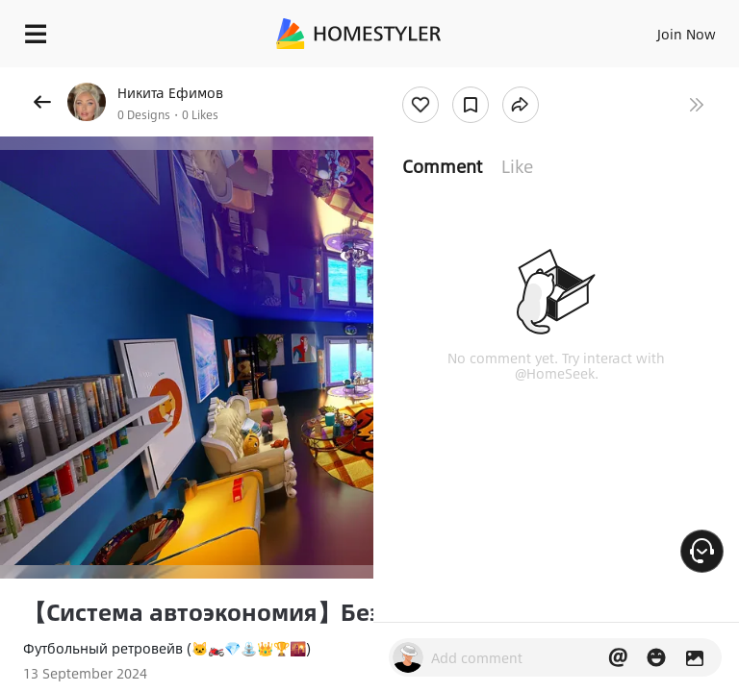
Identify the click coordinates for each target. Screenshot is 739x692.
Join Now (686, 33)
